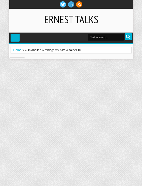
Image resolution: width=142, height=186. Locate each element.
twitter (63, 4)
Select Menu (15, 38)
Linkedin (71, 4)
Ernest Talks (71, 19)
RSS (79, 4)
